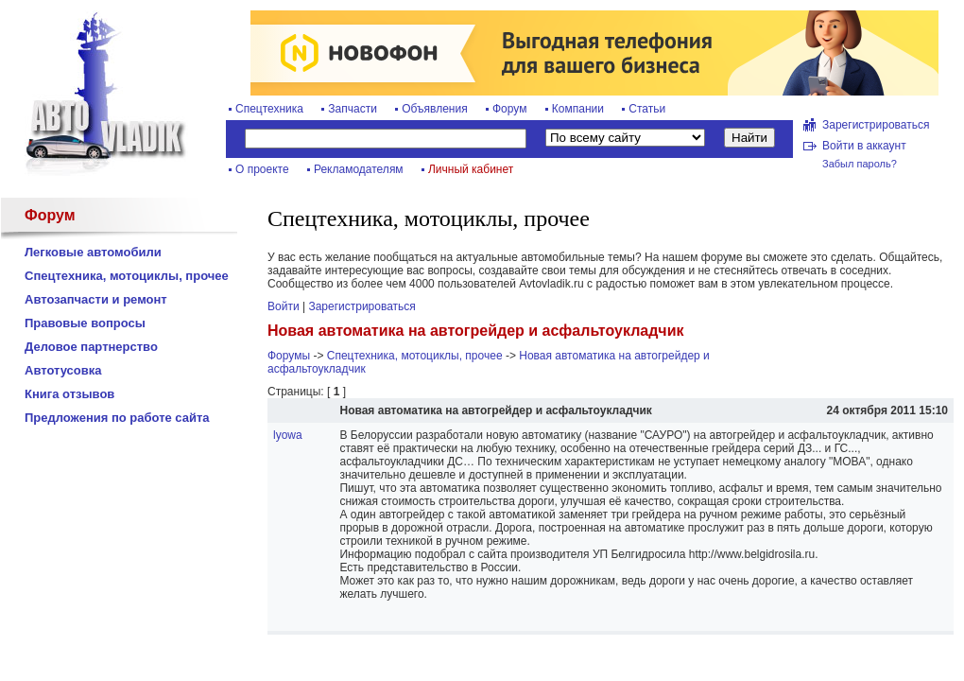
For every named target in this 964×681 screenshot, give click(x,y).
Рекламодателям (359, 169)
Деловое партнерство (91, 347)
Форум (509, 108)
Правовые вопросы (85, 323)
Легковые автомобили (93, 252)
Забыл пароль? (859, 163)
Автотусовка (63, 370)
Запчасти (352, 108)
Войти (283, 306)
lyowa (287, 435)
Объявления (434, 108)
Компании (578, 108)
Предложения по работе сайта (117, 417)
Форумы (288, 355)
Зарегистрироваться (875, 124)
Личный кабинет (470, 169)
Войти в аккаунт (864, 145)
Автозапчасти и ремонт (96, 299)
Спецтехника (269, 108)
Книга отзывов (69, 394)
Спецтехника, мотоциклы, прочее (127, 276)
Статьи (646, 108)
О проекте (262, 169)
